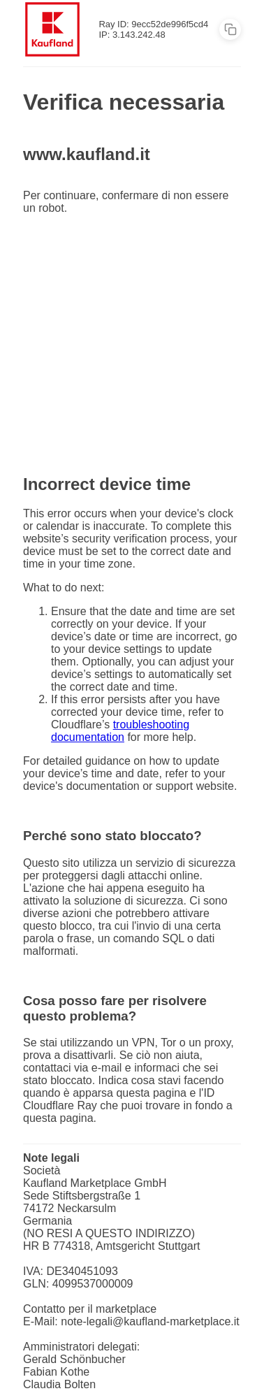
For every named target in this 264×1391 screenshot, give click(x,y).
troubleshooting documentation (120, 731)
